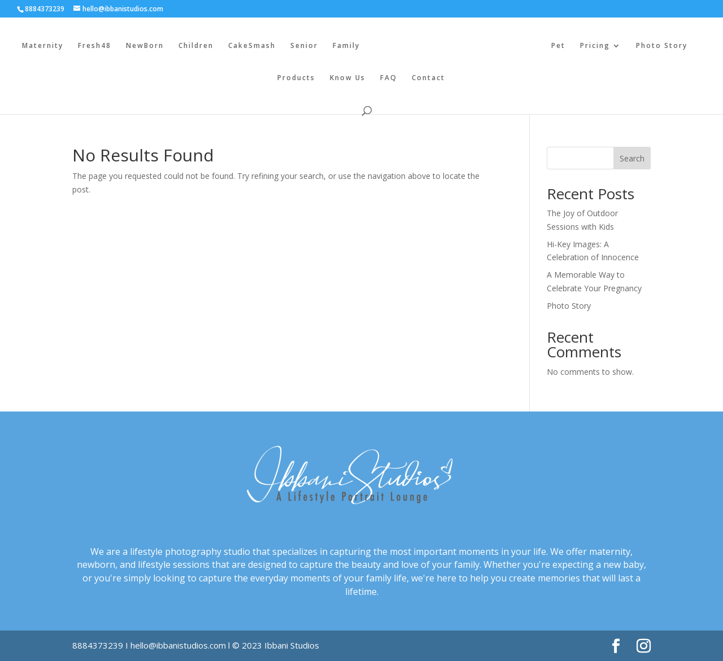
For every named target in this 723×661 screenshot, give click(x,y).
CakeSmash (252, 46)
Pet (558, 46)
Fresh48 (94, 46)
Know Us (347, 78)
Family (346, 46)
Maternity (42, 46)
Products (296, 78)
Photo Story (661, 46)
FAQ (388, 78)
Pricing (595, 46)
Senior (304, 46)
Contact (428, 78)
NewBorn (145, 46)
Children (196, 46)
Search (632, 158)
